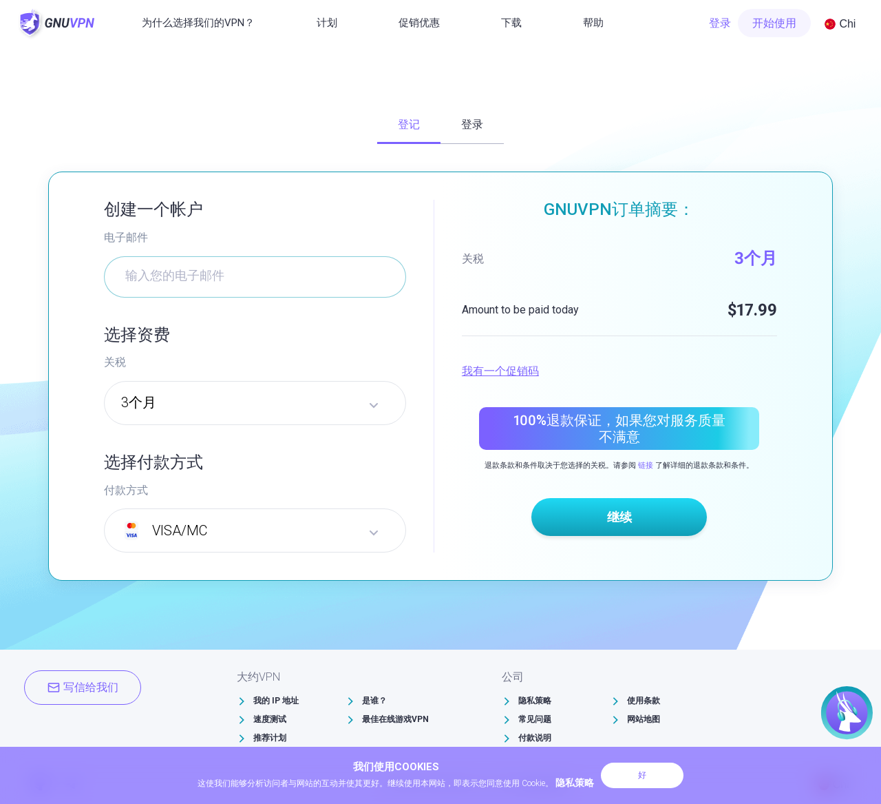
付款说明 (534, 738)
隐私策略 (534, 700)
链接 (645, 465)
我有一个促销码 (500, 371)
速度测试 (269, 719)
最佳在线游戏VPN (395, 719)
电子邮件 (126, 237)
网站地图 (643, 719)
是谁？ (374, 700)
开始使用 (774, 23)
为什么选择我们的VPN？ (198, 23)
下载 (511, 23)
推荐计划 (269, 738)
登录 (720, 23)
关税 (115, 362)
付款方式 (126, 490)
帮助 (593, 23)
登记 (409, 124)
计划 (327, 23)
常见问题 (534, 719)
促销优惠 (419, 23)
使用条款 (643, 700)
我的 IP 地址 (276, 700)
